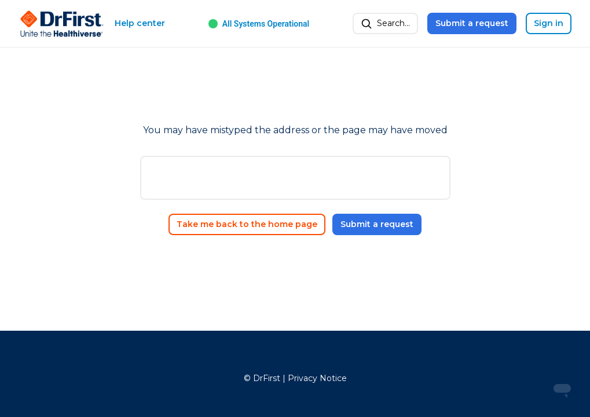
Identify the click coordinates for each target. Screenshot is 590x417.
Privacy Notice (317, 378)
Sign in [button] (548, 23)
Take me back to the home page (247, 224)
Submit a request (471, 23)
